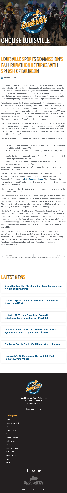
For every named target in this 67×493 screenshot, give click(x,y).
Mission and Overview (13, 423)
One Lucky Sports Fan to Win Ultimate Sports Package (32, 344)
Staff (7, 427)
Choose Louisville (12, 437)
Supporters (9, 459)
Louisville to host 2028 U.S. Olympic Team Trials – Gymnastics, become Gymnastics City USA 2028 (30, 331)
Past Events (10, 452)
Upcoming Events (12, 448)
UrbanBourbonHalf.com (33, 179)
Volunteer (9, 434)
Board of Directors (12, 430)
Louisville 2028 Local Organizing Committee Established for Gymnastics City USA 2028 (27, 316)
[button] (64, 3)
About (8, 420)
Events (8, 445)
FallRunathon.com (10, 245)
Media (8, 462)
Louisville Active (11, 441)
